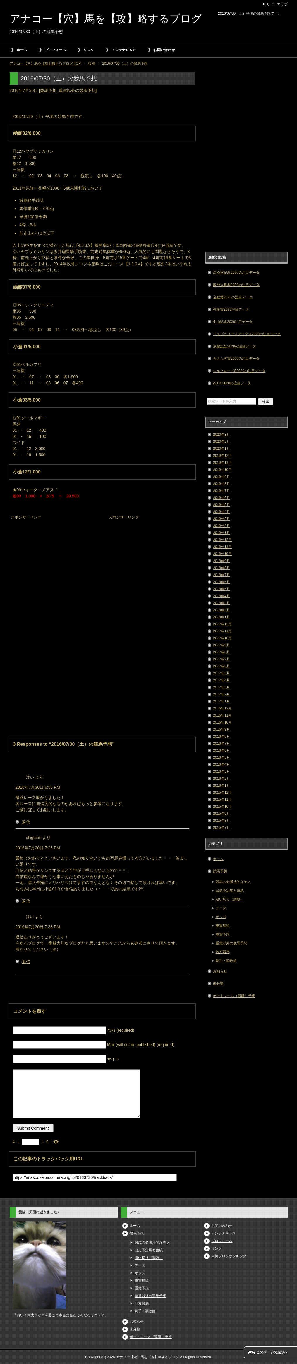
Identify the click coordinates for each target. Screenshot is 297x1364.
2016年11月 (222, 715)
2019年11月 (222, 463)
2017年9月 (221, 645)
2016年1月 (221, 785)
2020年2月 (221, 442)
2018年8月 (221, 568)
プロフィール (55, 50)
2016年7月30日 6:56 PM (38, 787)
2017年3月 (221, 687)
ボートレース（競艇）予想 (234, 996)
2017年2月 (221, 694)
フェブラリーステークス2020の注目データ (247, 334)
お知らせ (220, 971)
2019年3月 (221, 519)
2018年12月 (222, 540)
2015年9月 (221, 814)
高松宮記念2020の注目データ (236, 273)
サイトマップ (277, 4)
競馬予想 (48, 90)
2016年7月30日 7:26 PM (38, 847)
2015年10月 (222, 807)
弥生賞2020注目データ (231, 309)
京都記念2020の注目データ (234, 346)
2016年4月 (221, 764)
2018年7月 (221, 575)
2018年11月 (222, 547)
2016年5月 (221, 757)
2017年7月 (221, 659)
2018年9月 (221, 561)
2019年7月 (221, 491)
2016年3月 (221, 771)
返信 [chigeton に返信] (26, 901)
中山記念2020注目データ (233, 322)
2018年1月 (221, 617)
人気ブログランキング (228, 1256)
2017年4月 (221, 680)
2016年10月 (222, 722)
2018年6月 (221, 582)
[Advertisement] (53, 557)
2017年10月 (222, 638)
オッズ (221, 917)
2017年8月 (221, 652)
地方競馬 (223, 952)
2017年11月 (222, 631)
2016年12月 (222, 708)
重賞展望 (223, 926)
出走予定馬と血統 (230, 890)
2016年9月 (221, 729)
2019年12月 (222, 456)
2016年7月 (221, 743)
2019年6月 (221, 498)
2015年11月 (222, 800)
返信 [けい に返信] (26, 822)
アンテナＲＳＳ (123, 50)
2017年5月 (221, 673)
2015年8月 (221, 821)
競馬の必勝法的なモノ (233, 882)
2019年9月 (221, 477)
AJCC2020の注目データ (232, 383)
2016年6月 (221, 750)
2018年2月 (221, 610)
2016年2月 (221, 778)
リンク (88, 50)
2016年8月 (221, 736)
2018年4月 (221, 596)
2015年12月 (222, 792)
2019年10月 (222, 470)
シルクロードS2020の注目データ (239, 371)
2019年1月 (221, 533)
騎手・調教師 (226, 961)
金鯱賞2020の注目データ (233, 297)
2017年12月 (222, 624)
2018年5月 (221, 589)
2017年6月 (221, 666)
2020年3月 (221, 435)
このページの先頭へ (272, 1352)
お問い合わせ (164, 50)
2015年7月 (221, 828)
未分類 (218, 983)
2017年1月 (221, 701)
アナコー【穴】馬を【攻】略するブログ (106, 19)
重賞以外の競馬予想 (77, 90)
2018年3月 (221, 603)
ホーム (22, 50)
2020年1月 (221, 449)
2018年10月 (222, 554)
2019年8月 (221, 484)
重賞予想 (223, 934)
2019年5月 (221, 505)
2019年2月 (221, 526)
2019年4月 (221, 512)
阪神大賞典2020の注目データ (236, 285)
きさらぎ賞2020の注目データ (236, 358)
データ (221, 908)
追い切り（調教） (230, 899)
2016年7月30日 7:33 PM (38, 926)
